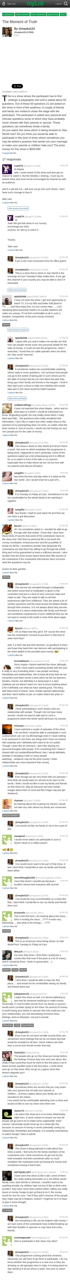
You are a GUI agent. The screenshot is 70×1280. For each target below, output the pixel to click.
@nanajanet (31, 836)
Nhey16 (18, 951)
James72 (19, 1110)
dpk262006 (20, 296)
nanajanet (19, 836)
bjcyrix (18, 525)
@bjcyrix (26, 526)
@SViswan (29, 726)
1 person (6, 203)
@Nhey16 (27, 952)
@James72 (30, 1111)
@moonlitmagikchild (44, 878)
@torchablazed (36, 661)
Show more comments (17, 290)
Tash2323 (19, 1052)
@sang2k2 (29, 473)
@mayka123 (27, 28)
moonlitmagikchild (24, 877)
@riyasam (28, 800)
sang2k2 (19, 473)
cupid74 (18, 165)
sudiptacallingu (22, 405)
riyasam (18, 800)
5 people (5, 153)
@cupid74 (28, 166)
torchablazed (21, 661)
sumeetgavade (22, 1237)
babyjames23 (21, 993)
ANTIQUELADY (22, 1172)
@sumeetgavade (38, 1238)
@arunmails (31, 913)
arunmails (19, 912)
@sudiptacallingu (40, 405)
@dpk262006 (33, 296)
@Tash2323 (30, 1053)
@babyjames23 (37, 994)
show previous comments (18, 208)
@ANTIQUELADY (40, 1172)
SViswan (19, 725)
